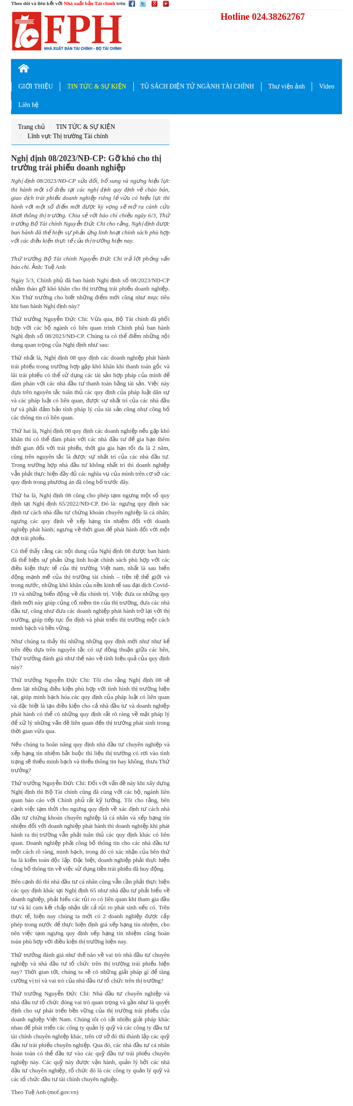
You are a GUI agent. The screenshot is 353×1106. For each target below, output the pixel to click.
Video (326, 86)
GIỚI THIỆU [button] (35, 86)
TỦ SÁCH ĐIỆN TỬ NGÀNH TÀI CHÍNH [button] (197, 86)
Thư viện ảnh (286, 86)
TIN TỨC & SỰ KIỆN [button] (96, 86)
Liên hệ (28, 104)
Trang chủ (31, 126)
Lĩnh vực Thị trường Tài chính (68, 136)
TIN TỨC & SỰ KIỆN (85, 126)
